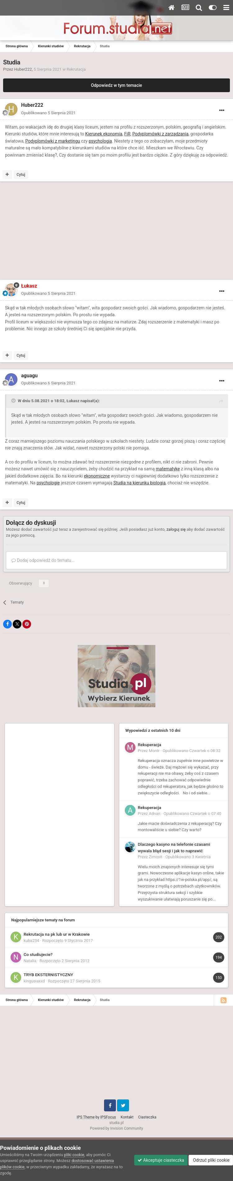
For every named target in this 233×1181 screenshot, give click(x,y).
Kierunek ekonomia (103, 133)
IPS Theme (86, 1117)
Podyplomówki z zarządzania (160, 133)
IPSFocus (108, 1117)
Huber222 (23, 69)
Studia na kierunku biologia (139, 482)
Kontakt (127, 1117)
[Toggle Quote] (14, 400)
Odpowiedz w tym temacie (116, 85)
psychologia (100, 141)
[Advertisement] (75, 231)
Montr (154, 750)
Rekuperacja (149, 744)
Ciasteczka (147, 1117)
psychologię (48, 482)
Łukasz (73, 400)
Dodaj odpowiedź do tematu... (43, 560)
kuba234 (31, 940)
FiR (127, 133)
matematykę (168, 468)
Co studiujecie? (38, 954)
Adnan (154, 813)
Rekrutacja (75, 69)
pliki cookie (74, 1154)
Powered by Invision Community (116, 1128)
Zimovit (155, 856)
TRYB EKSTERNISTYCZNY (48, 974)
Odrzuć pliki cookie (211, 1160)
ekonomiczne (97, 475)
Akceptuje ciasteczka (161, 1160)
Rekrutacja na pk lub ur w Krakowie (57, 934)
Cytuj (20, 174)
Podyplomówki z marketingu (52, 141)
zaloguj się (176, 529)
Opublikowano (48, 113)
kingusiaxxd (34, 981)
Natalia (30, 960)
